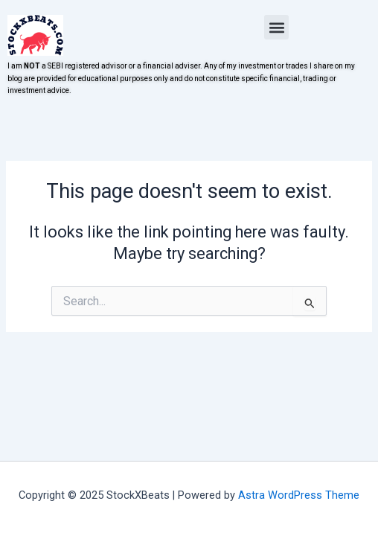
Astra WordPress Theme (298, 495)
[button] (276, 27)
